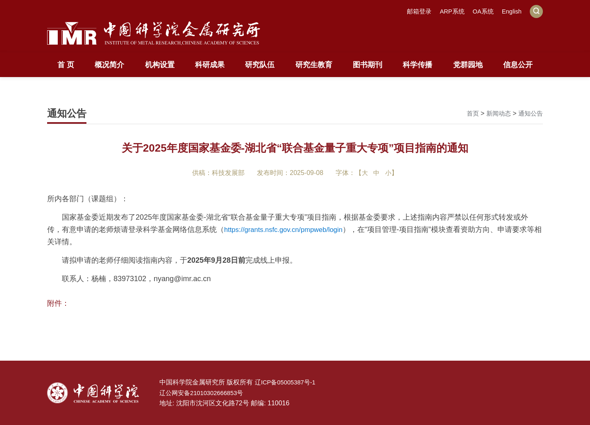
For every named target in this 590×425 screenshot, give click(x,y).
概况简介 (109, 65)
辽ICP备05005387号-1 (287, 382)
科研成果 (210, 65)
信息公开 (518, 65)
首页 (469, 113)
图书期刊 (367, 65)
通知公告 (530, 113)
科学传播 (417, 65)
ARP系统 (447, 11)
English (511, 11)
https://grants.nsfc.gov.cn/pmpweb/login (288, 229)
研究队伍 (260, 65)
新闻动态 (496, 113)
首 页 (65, 65)
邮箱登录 (413, 11)
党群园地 (468, 65)
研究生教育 (313, 65)
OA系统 (480, 11)
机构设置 (160, 65)
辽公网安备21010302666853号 (204, 392)
